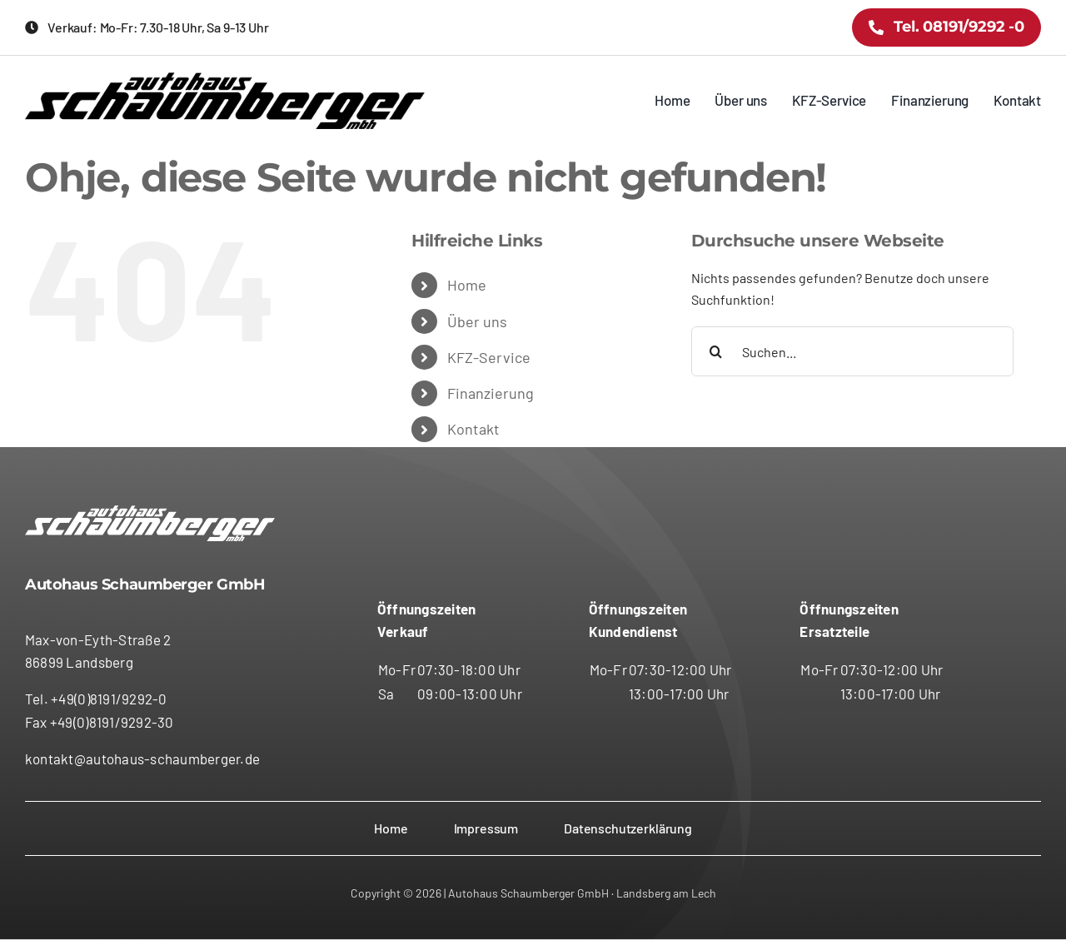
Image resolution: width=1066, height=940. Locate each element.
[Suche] (716, 351)
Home (466, 285)
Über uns (477, 321)
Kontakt (473, 429)
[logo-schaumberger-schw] (225, 79)
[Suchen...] (852, 351)
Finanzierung (490, 393)
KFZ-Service (489, 357)
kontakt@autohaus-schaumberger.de (142, 758)
